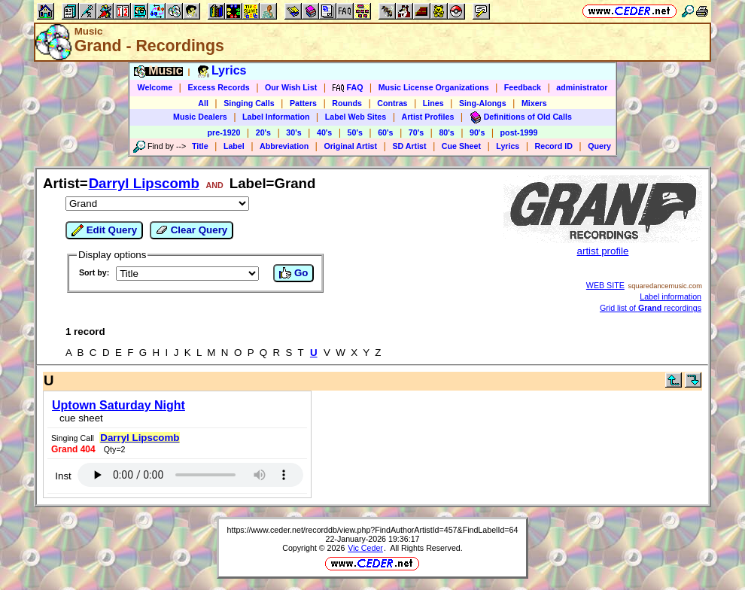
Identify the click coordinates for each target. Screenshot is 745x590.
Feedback (522, 87)
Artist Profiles (428, 116)
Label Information (275, 116)
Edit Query (104, 230)
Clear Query (191, 230)
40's (324, 132)
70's (416, 132)
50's (355, 132)
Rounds (347, 103)
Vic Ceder (365, 547)
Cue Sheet (461, 146)
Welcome (155, 87)
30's (293, 132)
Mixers (534, 103)
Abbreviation (284, 146)
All (203, 103)
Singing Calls (249, 103)
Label (234, 146)
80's (446, 132)
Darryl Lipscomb (144, 183)
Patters (303, 103)
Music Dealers (200, 116)
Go (293, 273)
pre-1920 (224, 132)
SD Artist (409, 146)
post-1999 (519, 132)
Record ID (554, 146)
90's (477, 132)
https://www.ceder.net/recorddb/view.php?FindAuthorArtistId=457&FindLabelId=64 (372, 529)
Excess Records (218, 87)
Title (200, 146)
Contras (392, 103)
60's (385, 132)
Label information (670, 296)
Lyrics (507, 146)
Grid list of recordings (650, 307)
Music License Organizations (434, 87)
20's (263, 132)
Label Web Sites (356, 116)
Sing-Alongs (482, 103)
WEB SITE (605, 285)
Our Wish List (291, 87)
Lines (433, 103)
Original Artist (350, 146)
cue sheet (81, 418)
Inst (63, 476)
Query (599, 146)
